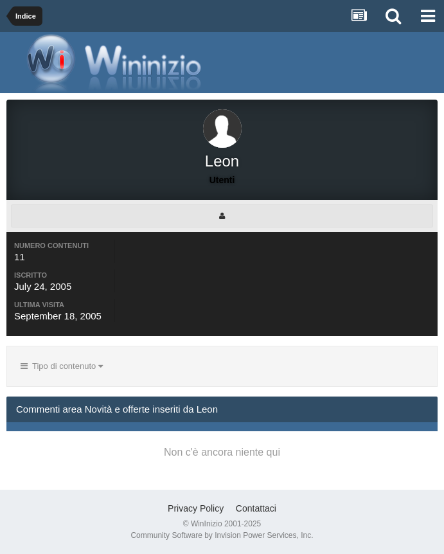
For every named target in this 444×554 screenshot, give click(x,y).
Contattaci (256, 508)
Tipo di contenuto (62, 366)
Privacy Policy (196, 508)
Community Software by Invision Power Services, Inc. (221, 535)
